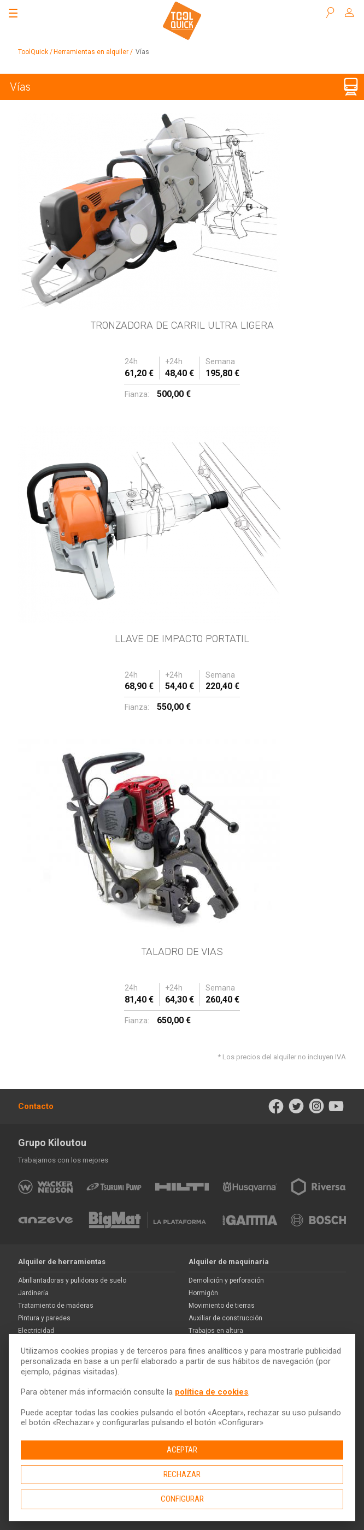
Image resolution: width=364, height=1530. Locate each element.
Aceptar (182, 1450)
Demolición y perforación (226, 1280)
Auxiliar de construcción (225, 1318)
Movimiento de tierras (222, 1305)
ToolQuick (33, 52)
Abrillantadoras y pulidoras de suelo (72, 1280)
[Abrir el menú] (13, 13)
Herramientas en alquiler (91, 52)
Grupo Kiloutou (52, 1142)
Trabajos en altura (216, 1331)
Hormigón (203, 1293)
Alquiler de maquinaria (229, 1262)
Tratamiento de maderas (55, 1305)
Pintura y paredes (44, 1318)
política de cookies (211, 1392)
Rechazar (182, 1474)
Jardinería (33, 1293)
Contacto (36, 1106)
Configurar (182, 1499)
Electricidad (36, 1331)
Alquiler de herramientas (61, 1262)
